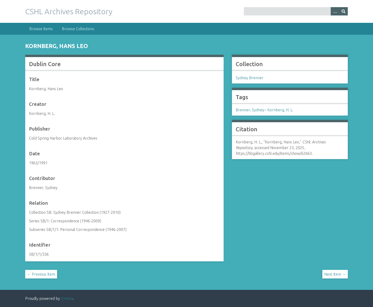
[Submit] (343, 11)
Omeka (67, 298)
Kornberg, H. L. (280, 110)
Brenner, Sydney (250, 110)
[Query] (296, 11)
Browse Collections (78, 29)
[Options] (335, 11)
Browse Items (41, 29)
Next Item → (335, 274)
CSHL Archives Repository (68, 11)
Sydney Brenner (250, 78)
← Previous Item (41, 274)
